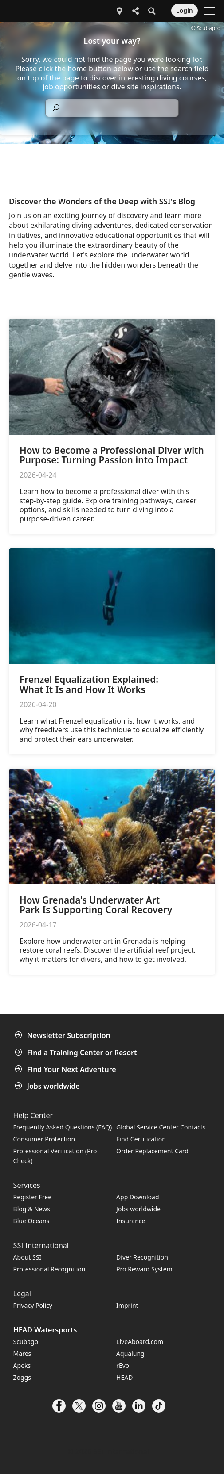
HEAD (124, 1377)
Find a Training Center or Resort (76, 1052)
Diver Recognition (142, 1257)
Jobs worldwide (48, 1086)
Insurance (130, 1221)
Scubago (26, 1341)
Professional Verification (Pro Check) (55, 1156)
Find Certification (141, 1139)
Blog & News (31, 1209)
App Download (137, 1197)
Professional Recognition (49, 1269)
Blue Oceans (31, 1221)
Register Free (32, 1197)
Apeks (22, 1365)
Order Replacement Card (152, 1151)
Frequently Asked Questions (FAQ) (62, 1127)
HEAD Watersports (45, 1330)
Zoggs (22, 1377)
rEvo (122, 1365)
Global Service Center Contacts (160, 1127)
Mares (22, 1353)
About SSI (27, 1257)
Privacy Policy (32, 1305)
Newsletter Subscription (63, 1035)
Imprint (127, 1305)
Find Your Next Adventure (66, 1069)
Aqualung (130, 1353)
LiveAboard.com (139, 1341)
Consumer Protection (44, 1139)
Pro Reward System (144, 1269)
